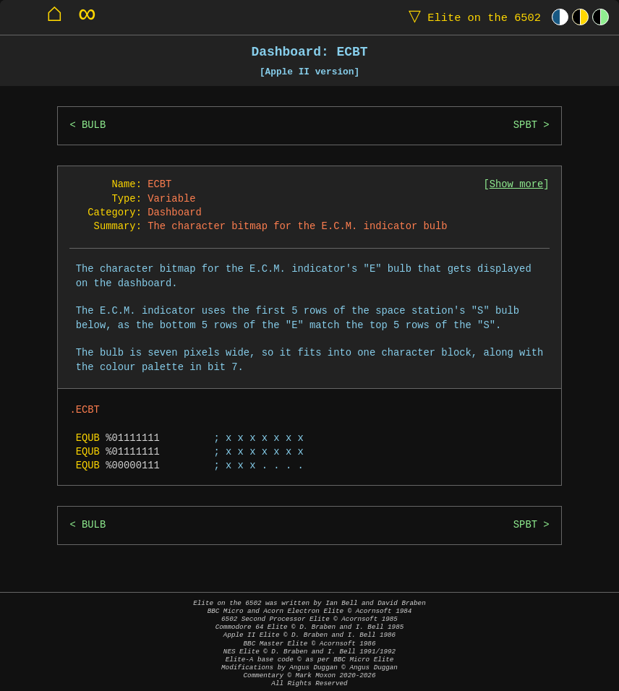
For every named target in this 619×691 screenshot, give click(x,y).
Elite (471, 17)
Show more (517, 185)
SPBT (525, 125)
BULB (94, 125)
